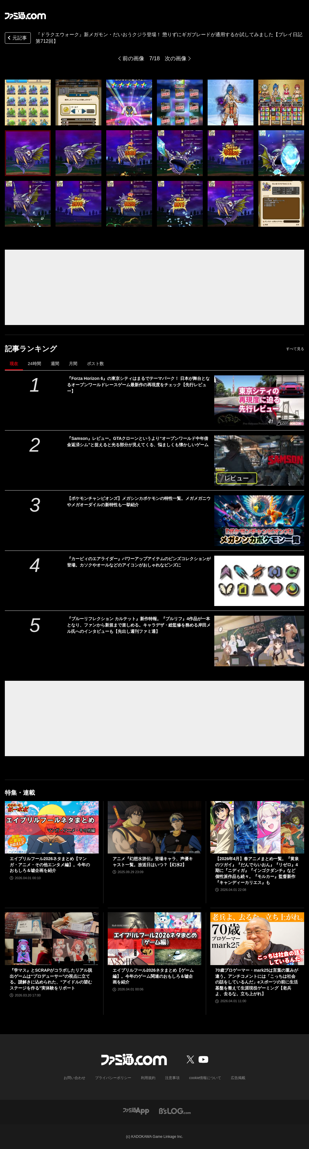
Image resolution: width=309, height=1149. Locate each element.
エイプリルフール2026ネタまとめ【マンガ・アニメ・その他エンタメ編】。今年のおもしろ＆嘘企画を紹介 (50, 864)
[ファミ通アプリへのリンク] (136, 1110)
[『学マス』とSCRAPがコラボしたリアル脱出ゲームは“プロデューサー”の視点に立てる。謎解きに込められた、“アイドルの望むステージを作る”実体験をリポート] (52, 938)
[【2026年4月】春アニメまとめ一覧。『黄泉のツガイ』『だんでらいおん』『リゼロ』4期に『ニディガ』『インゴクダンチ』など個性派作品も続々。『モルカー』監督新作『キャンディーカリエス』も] (257, 827)
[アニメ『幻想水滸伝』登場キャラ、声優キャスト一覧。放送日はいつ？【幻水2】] (155, 827)
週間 (55, 363)
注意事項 (172, 1078)
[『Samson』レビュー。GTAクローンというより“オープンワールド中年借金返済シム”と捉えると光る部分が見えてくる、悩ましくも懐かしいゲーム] (259, 460)
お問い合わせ (74, 1078)
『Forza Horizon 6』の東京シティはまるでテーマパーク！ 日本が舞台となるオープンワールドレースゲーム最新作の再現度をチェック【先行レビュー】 (138, 384)
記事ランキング (31, 349)
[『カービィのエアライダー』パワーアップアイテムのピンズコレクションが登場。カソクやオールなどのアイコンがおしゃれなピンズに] (259, 581)
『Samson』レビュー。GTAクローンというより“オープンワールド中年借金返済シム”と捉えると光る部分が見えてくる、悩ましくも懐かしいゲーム (138, 441)
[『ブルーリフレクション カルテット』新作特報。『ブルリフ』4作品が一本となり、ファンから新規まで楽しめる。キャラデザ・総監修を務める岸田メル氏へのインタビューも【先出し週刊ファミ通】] (259, 641)
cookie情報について (205, 1078)
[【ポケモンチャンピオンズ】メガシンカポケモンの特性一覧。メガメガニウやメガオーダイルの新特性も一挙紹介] (259, 520)
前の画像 (133, 58)
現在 (14, 363)
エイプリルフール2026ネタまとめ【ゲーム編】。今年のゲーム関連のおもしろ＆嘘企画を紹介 (153, 976)
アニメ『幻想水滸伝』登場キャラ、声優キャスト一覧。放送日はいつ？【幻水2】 (153, 861)
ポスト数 (95, 363)
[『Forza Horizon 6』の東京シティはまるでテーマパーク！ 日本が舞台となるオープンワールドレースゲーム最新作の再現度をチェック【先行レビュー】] (259, 400)
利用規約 (148, 1078)
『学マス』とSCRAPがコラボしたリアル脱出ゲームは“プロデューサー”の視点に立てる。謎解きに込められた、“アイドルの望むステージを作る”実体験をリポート (51, 979)
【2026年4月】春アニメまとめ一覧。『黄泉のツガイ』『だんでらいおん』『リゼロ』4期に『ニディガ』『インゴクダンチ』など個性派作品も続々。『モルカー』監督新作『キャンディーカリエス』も (257, 870)
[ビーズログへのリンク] (175, 1110)
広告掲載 (238, 1078)
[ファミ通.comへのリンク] (25, 15)
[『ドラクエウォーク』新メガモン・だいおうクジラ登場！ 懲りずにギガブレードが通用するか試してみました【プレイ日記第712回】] (28, 102)
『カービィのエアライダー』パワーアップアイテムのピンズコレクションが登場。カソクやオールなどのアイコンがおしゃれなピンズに (139, 561)
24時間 (34, 363)
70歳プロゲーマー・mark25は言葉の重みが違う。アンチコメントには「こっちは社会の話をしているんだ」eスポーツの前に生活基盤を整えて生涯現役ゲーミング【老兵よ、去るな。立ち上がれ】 (256, 982)
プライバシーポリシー (113, 1078)
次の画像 (175, 58)
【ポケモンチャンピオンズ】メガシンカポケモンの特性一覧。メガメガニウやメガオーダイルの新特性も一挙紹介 (139, 501)
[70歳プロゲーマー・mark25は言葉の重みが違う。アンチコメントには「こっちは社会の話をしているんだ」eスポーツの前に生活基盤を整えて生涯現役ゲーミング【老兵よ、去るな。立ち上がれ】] (257, 938)
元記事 (16, 38)
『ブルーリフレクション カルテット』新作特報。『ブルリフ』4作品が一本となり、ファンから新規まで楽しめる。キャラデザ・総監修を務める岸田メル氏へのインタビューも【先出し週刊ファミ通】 (139, 625)
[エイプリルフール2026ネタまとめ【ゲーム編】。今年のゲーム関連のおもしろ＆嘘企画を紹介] (155, 938)
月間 (73, 363)
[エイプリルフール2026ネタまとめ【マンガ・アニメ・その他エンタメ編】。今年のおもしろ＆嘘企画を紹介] (52, 827)
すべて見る (295, 349)
